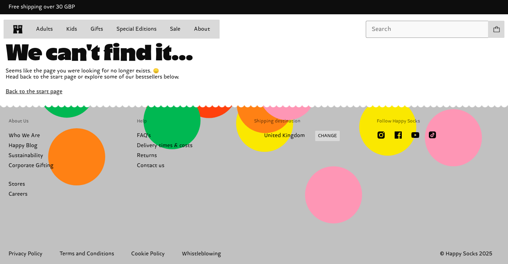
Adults (44, 29)
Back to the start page (34, 92)
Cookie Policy (148, 254)
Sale (175, 29)
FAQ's (144, 136)
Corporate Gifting (31, 166)
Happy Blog (23, 146)
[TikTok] (432, 135)
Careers (18, 194)
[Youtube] (415, 135)
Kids (71, 29)
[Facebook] (398, 135)
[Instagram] (381, 135)
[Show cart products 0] (496, 29)
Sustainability (26, 156)
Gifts (97, 29)
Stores (17, 184)
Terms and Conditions (87, 254)
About (202, 29)
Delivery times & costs (165, 146)
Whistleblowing (201, 254)
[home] (17, 29)
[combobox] (427, 29)
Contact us (150, 166)
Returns (147, 156)
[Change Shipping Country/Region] (297, 136)
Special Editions (136, 29)
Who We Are (24, 136)
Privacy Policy (25, 254)
